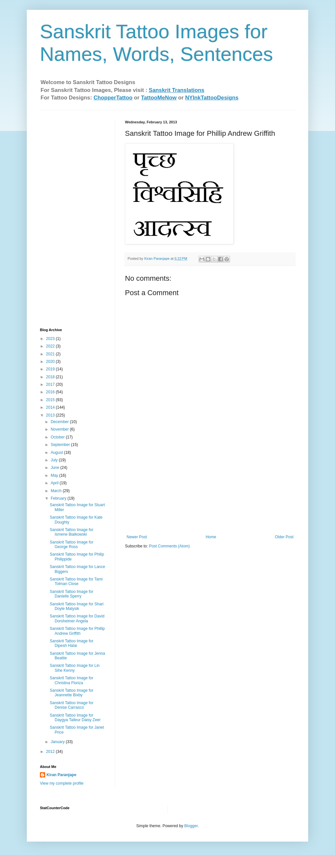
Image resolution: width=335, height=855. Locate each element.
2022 (51, 346)
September (61, 444)
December (60, 421)
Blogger (191, 826)
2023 (51, 338)
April (55, 483)
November (60, 429)
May (55, 475)
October (58, 437)
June (55, 467)
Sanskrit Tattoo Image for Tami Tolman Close (76, 581)
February (59, 498)
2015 (51, 400)
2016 (51, 392)
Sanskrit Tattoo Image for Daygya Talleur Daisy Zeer (75, 717)
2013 (51, 415)
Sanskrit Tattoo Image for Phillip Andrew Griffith (77, 630)
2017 (51, 384)
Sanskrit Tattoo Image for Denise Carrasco (71, 705)
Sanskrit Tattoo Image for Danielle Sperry (71, 593)
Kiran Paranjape (61, 775)
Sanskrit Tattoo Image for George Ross (71, 544)
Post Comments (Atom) (169, 546)
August (57, 452)
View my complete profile (61, 783)
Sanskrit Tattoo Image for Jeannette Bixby (71, 692)
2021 (51, 354)
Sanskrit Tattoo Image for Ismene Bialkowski (71, 532)
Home (211, 537)
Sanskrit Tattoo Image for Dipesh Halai (71, 643)
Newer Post (137, 537)
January (58, 741)
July (55, 460)
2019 (51, 369)
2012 (51, 751)
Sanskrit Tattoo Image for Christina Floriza (71, 680)
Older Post (284, 537)
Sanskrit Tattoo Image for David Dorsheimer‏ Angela (77, 618)
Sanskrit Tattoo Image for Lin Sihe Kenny (75, 667)
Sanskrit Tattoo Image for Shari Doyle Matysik (77, 606)
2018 (51, 377)
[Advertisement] (210, 485)
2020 (51, 361)
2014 (51, 407)
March (57, 491)
